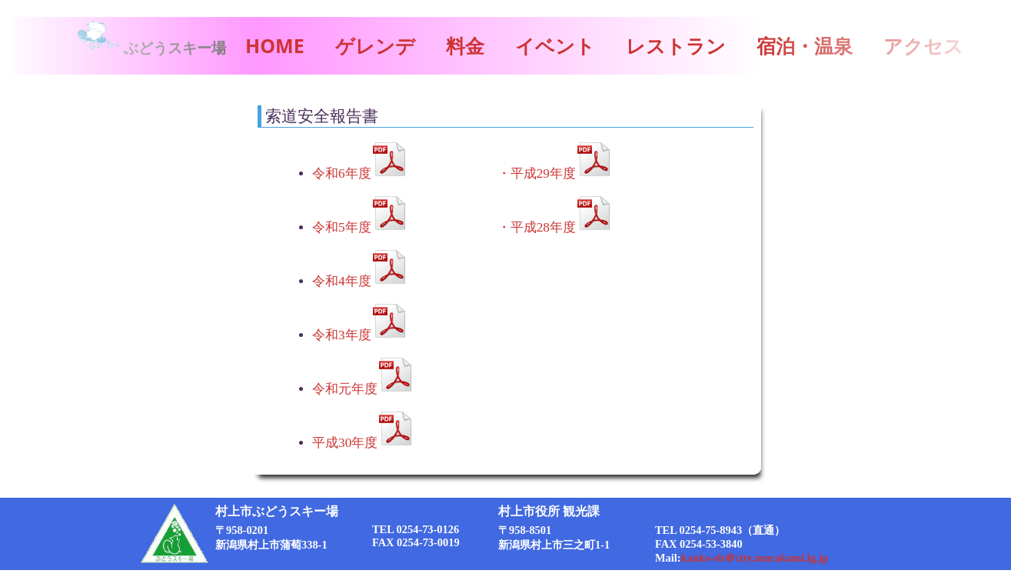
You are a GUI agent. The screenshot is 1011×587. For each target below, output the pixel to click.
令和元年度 (344, 389)
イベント (555, 45)
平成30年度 (344, 442)
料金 (465, 45)
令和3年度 (341, 335)
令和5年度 (341, 227)
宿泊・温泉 (805, 45)
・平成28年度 (536, 227)
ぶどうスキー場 (150, 48)
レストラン (676, 45)
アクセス (923, 45)
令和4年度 (341, 281)
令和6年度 (341, 173)
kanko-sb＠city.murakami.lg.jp (755, 558)
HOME (274, 45)
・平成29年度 (536, 173)
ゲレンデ (375, 45)
